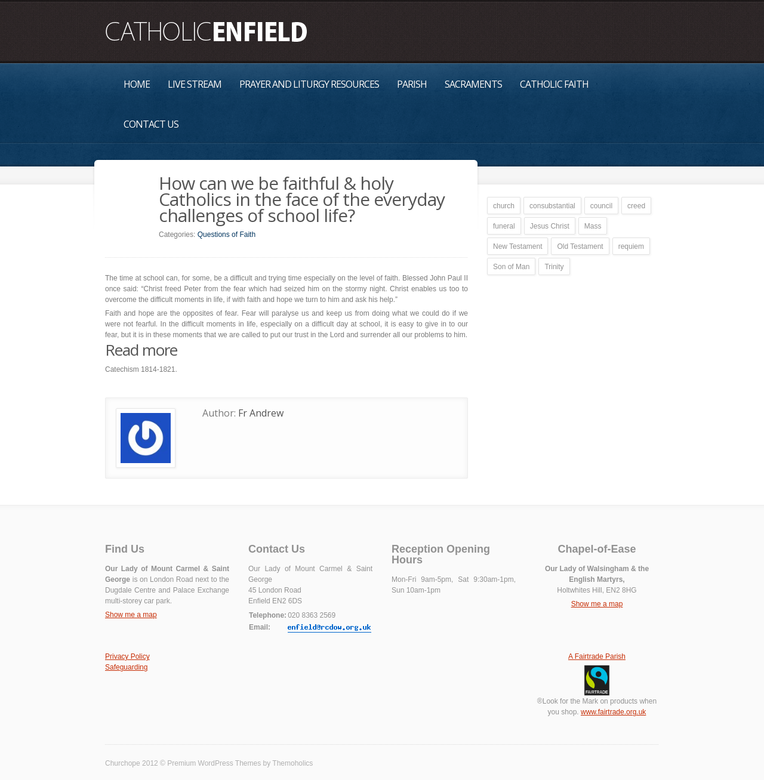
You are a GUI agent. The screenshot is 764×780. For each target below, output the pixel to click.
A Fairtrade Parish (597, 656)
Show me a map (131, 615)
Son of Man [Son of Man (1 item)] (511, 267)
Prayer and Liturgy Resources (309, 84)
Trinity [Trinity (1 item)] (553, 267)
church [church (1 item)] (504, 206)
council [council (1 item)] (601, 206)
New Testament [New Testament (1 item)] (517, 246)
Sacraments (473, 84)
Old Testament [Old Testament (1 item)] (580, 246)
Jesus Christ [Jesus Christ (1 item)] (549, 226)
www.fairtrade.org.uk (613, 712)
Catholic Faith (554, 84)
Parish (412, 84)
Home (137, 84)
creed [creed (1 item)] (636, 206)
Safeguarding (126, 667)
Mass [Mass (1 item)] (593, 226)
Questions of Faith (226, 234)
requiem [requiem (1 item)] (631, 246)
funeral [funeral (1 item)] (504, 226)
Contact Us (151, 124)
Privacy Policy (127, 656)
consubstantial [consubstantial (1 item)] (552, 206)
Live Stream (194, 84)
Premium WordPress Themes (214, 763)
